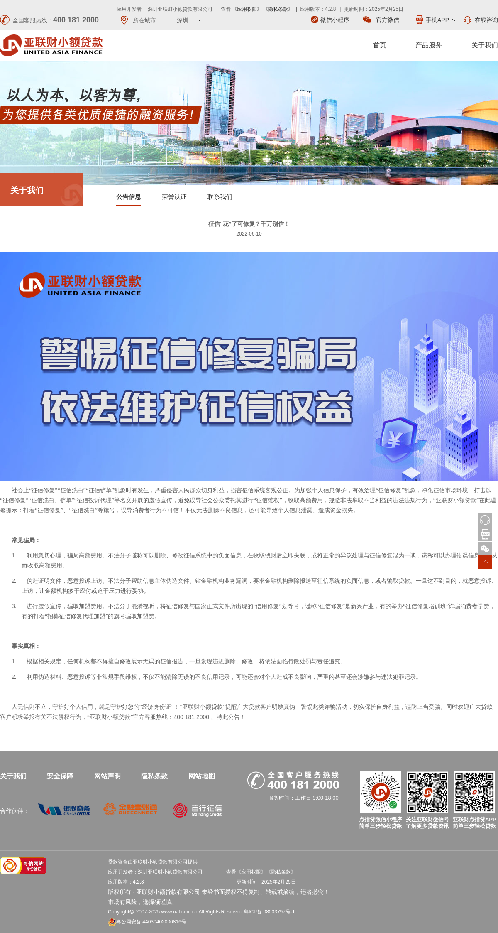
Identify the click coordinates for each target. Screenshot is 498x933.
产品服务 (428, 45)
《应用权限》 (247, 9)
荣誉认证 (174, 196)
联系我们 (220, 196)
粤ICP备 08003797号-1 (269, 912)
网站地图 (201, 776)
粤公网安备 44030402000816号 (147, 922)
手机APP (435, 19)
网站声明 (107, 776)
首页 (379, 45)
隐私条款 (154, 776)
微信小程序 (333, 19)
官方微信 (384, 20)
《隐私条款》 (278, 9)
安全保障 (60, 776)
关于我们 (484, 45)
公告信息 (128, 196)
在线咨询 (480, 20)
